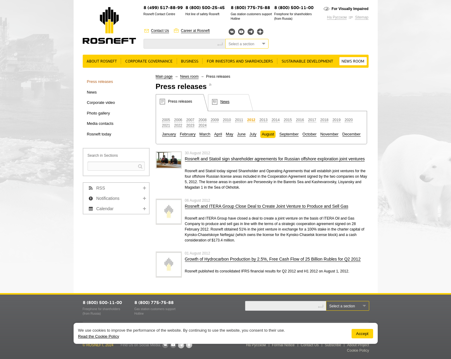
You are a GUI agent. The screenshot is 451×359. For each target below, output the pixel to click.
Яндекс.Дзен (260, 32)
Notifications (108, 198)
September (289, 134)
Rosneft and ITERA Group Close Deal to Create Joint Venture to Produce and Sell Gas (267, 206)
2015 (288, 120)
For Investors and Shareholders (240, 61)
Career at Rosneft (195, 31)
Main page (164, 76)
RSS (100, 188)
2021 (166, 125)
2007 (190, 120)
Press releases (100, 81)
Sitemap (361, 17)
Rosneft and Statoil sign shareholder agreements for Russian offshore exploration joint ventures (275, 158)
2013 (263, 120)
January (169, 134)
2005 (166, 120)
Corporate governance (148, 61)
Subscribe (333, 345)
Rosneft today (99, 134)
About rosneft (102, 61)
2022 (178, 125)
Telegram (251, 32)
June (241, 134)
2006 (178, 120)
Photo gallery (98, 113)
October (310, 134)
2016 (300, 120)
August (268, 134)
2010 (227, 120)
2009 (215, 120)
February (188, 134)
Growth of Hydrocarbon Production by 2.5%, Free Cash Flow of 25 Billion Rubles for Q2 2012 (273, 259)
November (329, 134)
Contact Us (160, 31)
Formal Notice (283, 345)
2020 (349, 120)
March (204, 134)
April (218, 134)
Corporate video (101, 102)
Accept (362, 333)
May (230, 134)
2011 (239, 120)
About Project (358, 345)
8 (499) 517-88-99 (163, 8)
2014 (276, 120)
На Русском (337, 17)
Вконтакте (232, 32)
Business (189, 61)
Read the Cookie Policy (98, 336)
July (252, 134)
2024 (203, 125)
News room (353, 61)
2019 (336, 120)
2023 (190, 125)
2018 (324, 120)
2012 (251, 120)
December (351, 134)
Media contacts (100, 123)
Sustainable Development (307, 61)
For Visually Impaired (349, 9)
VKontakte (165, 345)
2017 (312, 120)
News (92, 92)
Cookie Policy (358, 350)
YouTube (241, 32)
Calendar (105, 208)
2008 (203, 120)
